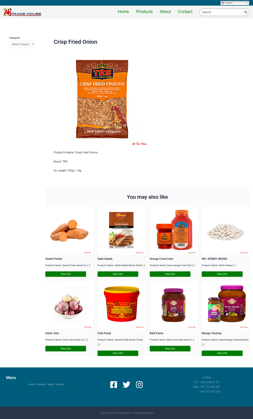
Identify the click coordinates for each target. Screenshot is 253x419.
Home (28, 384)
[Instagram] (138, 385)
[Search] (246, 12)
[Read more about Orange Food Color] (173, 230)
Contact (63, 384)
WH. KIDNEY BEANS (215, 258)
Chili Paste (105, 333)
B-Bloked (149, 413)
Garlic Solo (52, 333)
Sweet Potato (54, 258)
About (52, 384)
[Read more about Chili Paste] (121, 305)
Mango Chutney (212, 333)
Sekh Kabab (105, 258)
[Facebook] (115, 385)
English (227, 3)
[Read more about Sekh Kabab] (121, 230)
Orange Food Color (162, 258)
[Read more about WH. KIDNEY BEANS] (225, 230)
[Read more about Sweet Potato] (69, 230)
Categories (14, 38)
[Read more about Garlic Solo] (69, 305)
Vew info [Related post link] (66, 274)
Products (40, 384)
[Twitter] (126, 385)
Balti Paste (157, 333)
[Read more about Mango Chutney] (225, 305)
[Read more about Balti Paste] (173, 305)
